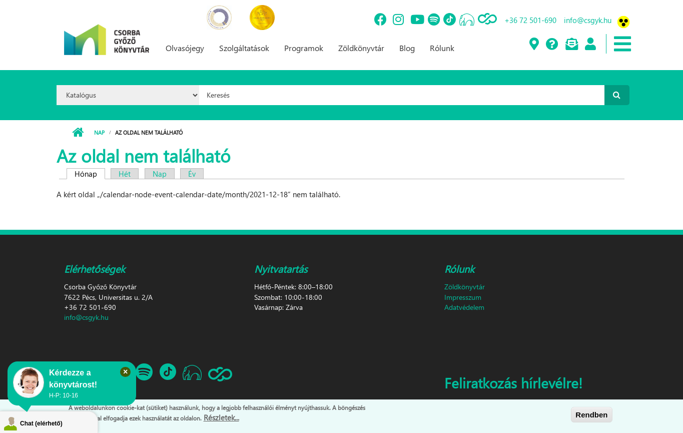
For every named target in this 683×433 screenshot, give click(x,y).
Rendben (591, 414)
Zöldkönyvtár (361, 48)
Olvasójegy (185, 48)
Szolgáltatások (244, 48)
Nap (99, 132)
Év (192, 174)
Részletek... (221, 418)
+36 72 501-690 (530, 20)
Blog (407, 48)
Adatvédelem (464, 307)
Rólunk (442, 48)
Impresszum (462, 297)
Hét (125, 174)
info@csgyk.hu (587, 20)
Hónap (90, 174)
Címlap (78, 132)
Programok (303, 48)
